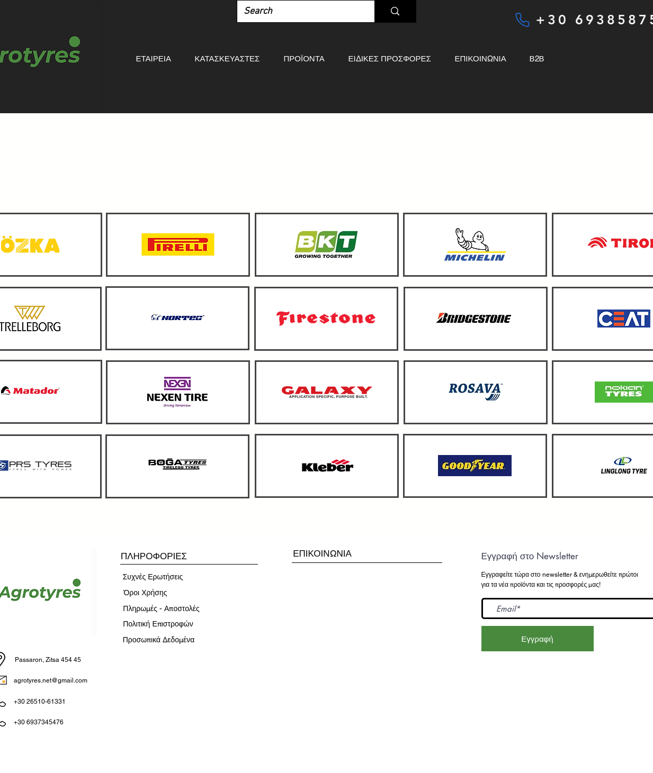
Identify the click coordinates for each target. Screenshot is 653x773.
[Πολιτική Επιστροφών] (158, 624)
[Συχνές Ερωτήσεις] (153, 577)
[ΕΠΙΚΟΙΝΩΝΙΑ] (322, 554)
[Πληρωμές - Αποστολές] (161, 609)
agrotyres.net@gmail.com (50, 680)
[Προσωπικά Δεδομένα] (159, 640)
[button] (154, 556)
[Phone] (522, 19)
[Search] (298, 11)
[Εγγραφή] (537, 638)
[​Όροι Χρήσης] (145, 593)
